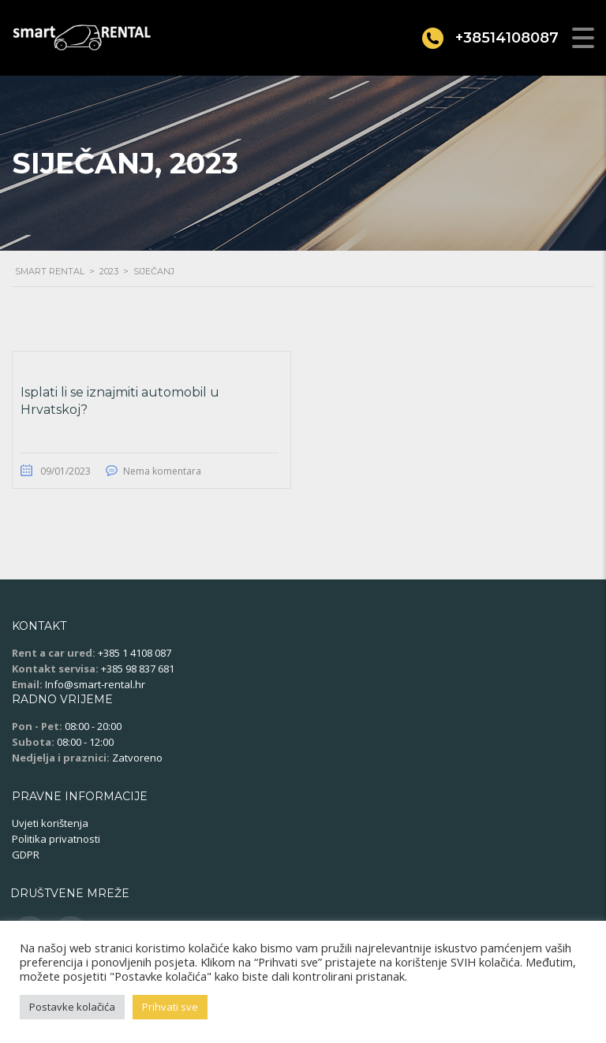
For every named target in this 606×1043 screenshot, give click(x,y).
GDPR (25, 854)
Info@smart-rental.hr (95, 684)
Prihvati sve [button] (170, 1007)
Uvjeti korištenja (50, 823)
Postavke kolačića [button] (72, 1007)
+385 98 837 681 (137, 668)
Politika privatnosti (56, 839)
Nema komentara (162, 471)
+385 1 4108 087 (134, 653)
